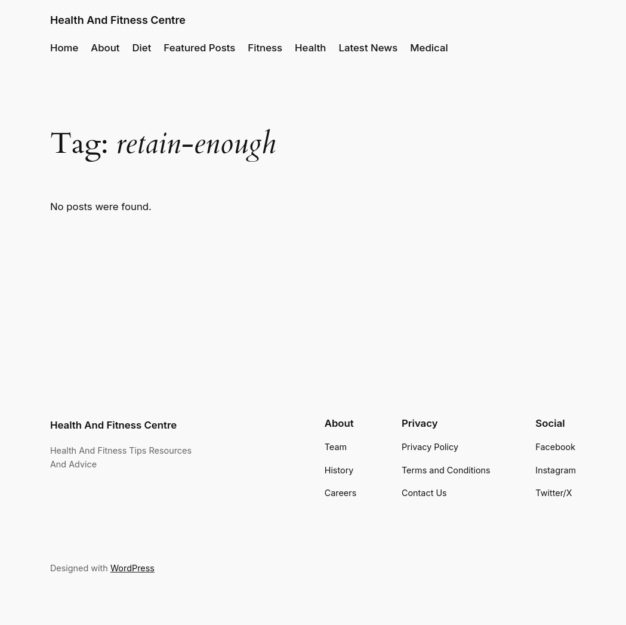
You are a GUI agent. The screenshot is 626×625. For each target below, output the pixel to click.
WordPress (132, 568)
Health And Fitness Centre (118, 20)
